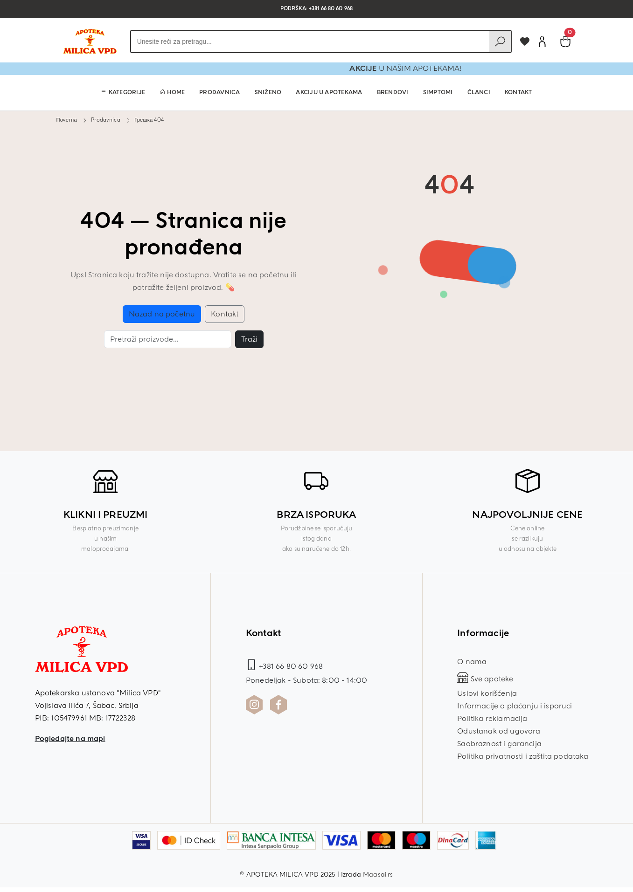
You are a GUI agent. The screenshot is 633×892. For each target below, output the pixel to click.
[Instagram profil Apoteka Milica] (254, 704)
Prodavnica (219, 92)
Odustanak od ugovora (498, 731)
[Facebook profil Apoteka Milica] (278, 704)
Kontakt (518, 92)
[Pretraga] (167, 339)
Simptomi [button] (438, 92)
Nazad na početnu (162, 314)
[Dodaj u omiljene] (524, 41)
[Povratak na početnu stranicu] (89, 41)
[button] (123, 93)
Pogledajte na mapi (70, 738)
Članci (478, 92)
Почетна (66, 120)
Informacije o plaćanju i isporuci (514, 706)
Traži (249, 339)
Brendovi (393, 92)
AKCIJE (394, 68)
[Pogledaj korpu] (565, 41)
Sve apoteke (485, 679)
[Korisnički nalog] (542, 41)
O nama (472, 661)
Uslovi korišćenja (487, 693)
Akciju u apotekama (329, 92)
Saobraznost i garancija (499, 743)
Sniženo (268, 92)
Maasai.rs (378, 874)
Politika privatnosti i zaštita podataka (522, 756)
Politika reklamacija (492, 718)
